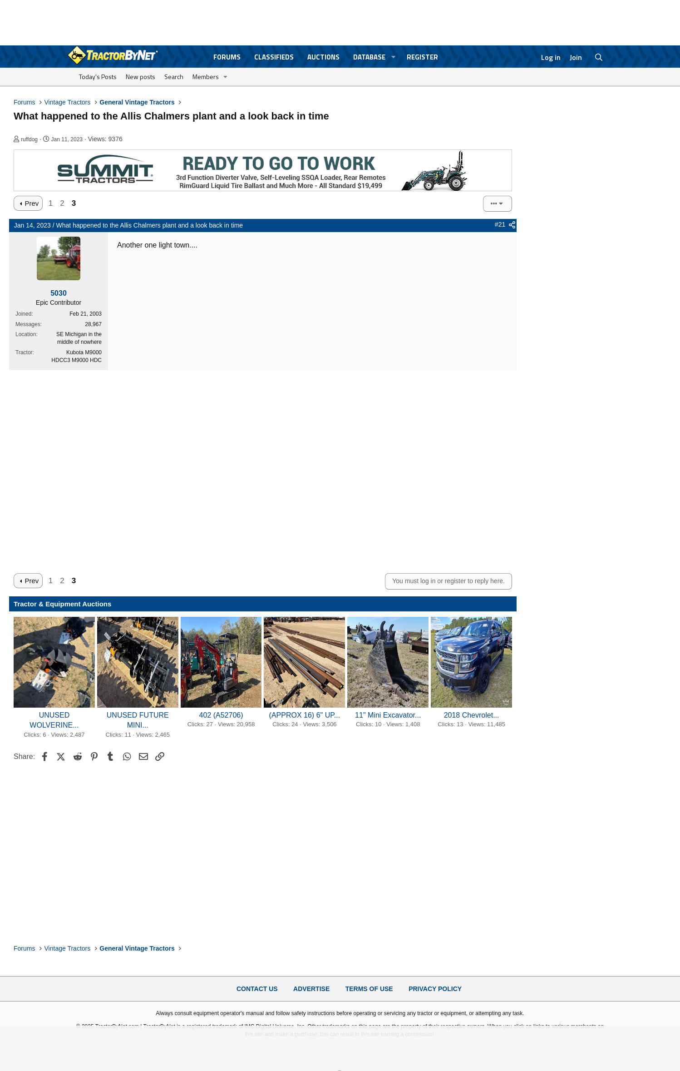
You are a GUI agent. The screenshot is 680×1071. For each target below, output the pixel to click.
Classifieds (274, 57)
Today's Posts (98, 76)
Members (205, 76)
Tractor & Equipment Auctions (62, 604)
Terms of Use (369, 988)
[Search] (599, 57)
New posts (140, 76)
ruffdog (29, 139)
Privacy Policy (435, 988)
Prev (32, 203)
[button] (393, 57)
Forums (227, 57)
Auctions (323, 57)
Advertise (311, 988)
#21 (500, 224)
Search (173, 76)
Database (369, 57)
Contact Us (257, 988)
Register (422, 57)
